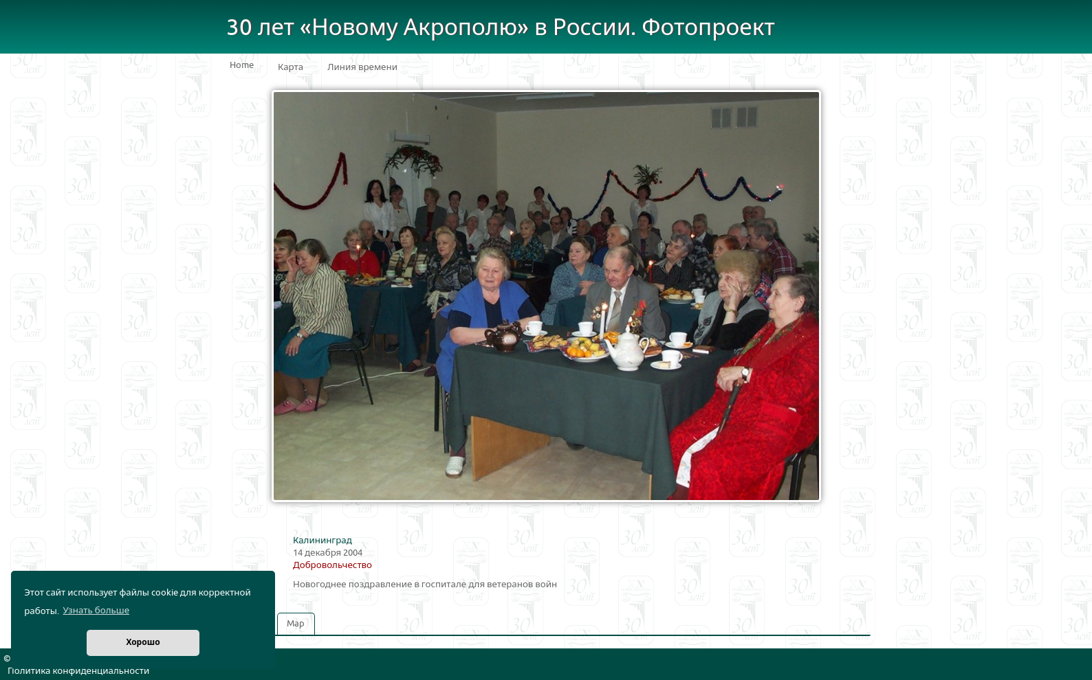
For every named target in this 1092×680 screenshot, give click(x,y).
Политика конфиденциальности (78, 671)
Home (242, 65)
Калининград (322, 540)
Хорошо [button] (143, 642)
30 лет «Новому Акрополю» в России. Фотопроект (500, 28)
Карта (290, 67)
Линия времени (362, 67)
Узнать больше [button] (96, 610)
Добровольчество (332, 565)
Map (296, 623)
